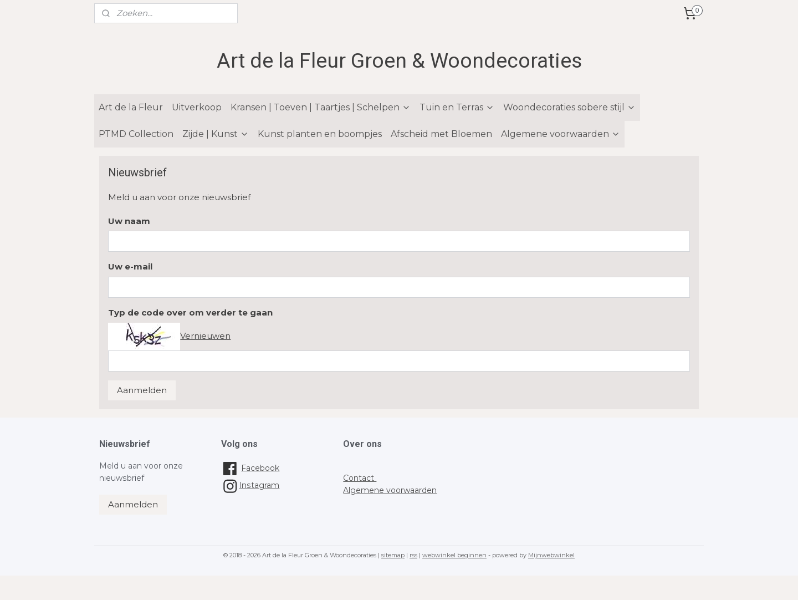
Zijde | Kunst (215, 134)
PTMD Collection (136, 134)
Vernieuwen (205, 335)
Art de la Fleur (131, 107)
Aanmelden (142, 390)
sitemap (393, 555)
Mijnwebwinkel (551, 555)
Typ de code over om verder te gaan (190, 312)
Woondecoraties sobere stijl (569, 107)
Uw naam (129, 221)
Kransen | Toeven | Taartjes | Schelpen (321, 107)
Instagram (250, 485)
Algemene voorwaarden (560, 134)
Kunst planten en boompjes (320, 134)
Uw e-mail (130, 266)
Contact (359, 478)
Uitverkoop (197, 107)
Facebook (260, 467)
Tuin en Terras (457, 107)
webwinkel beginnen (454, 555)
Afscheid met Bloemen (441, 134)
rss (413, 555)
